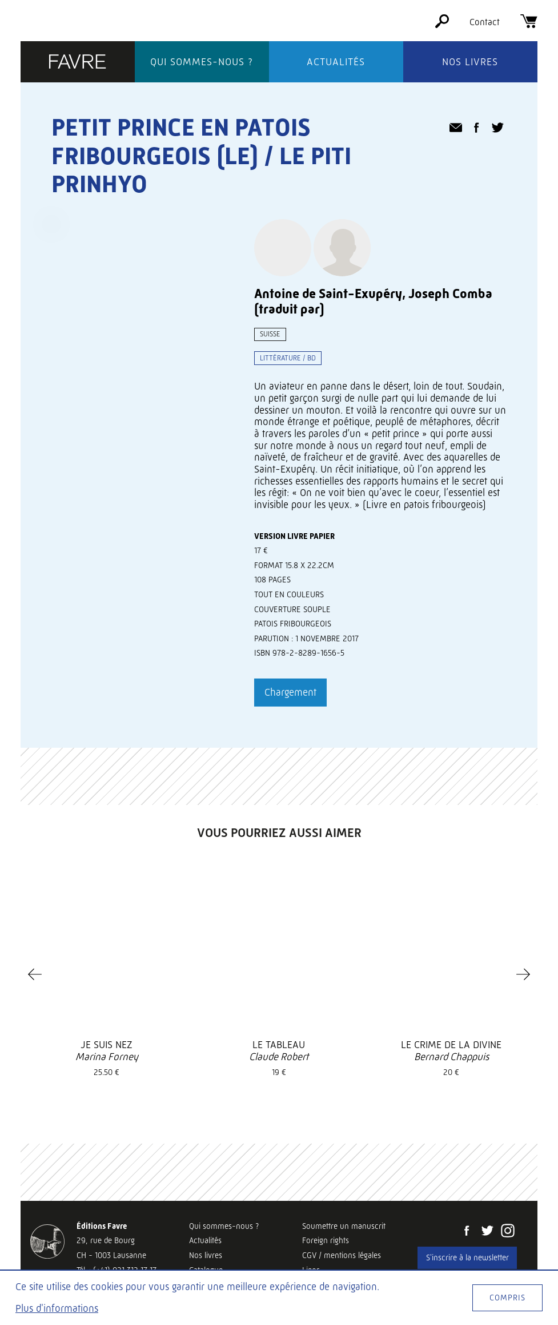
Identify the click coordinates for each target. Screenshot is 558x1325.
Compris (507, 1297)
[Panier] (528, 24)
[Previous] (35, 974)
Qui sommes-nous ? (201, 62)
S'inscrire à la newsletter (467, 1257)
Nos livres (470, 62)
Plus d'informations (56, 1308)
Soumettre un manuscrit (344, 1226)
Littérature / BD (288, 358)
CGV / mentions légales (341, 1255)
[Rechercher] (442, 24)
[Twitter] (487, 1231)
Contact (484, 22)
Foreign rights (325, 1240)
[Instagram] (508, 1231)
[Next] (523, 974)
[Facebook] (466, 1231)
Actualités (336, 62)
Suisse (270, 334)
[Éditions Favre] (78, 62)
